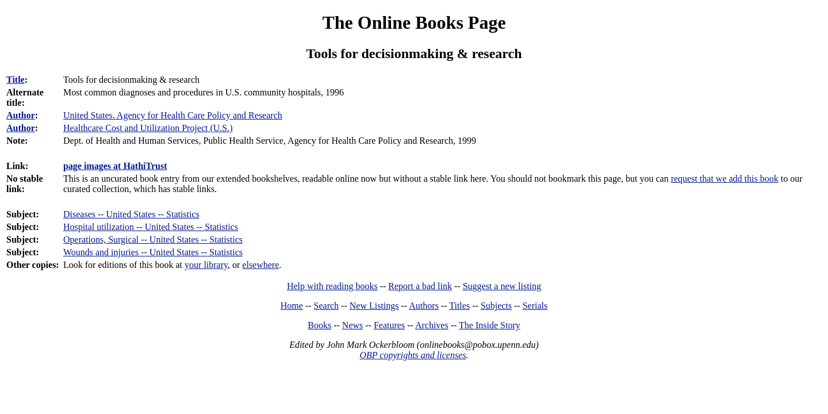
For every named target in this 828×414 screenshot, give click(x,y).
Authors (424, 305)
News (352, 325)
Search (326, 305)
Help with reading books (332, 286)
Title (15, 80)
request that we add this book (725, 178)
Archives (431, 325)
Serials (535, 305)
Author (20, 115)
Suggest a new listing (502, 286)
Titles (459, 305)
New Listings (374, 305)
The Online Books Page (413, 22)
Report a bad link (420, 286)
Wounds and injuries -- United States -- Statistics (153, 252)
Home (292, 305)
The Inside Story (489, 325)
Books (319, 325)
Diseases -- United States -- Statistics (131, 214)
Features (389, 325)
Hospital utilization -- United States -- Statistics (150, 227)
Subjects (496, 305)
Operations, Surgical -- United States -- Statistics (153, 239)
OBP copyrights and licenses (412, 355)
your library (206, 265)
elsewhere (260, 265)
